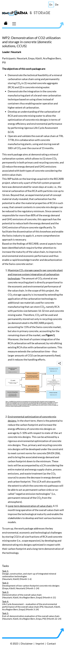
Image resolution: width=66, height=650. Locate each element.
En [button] (50, 4)
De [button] (56, 4)
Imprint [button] (40, 643)
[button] (5, 23)
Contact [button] (51, 643)
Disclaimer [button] (27, 643)
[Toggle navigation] (14, 23)
